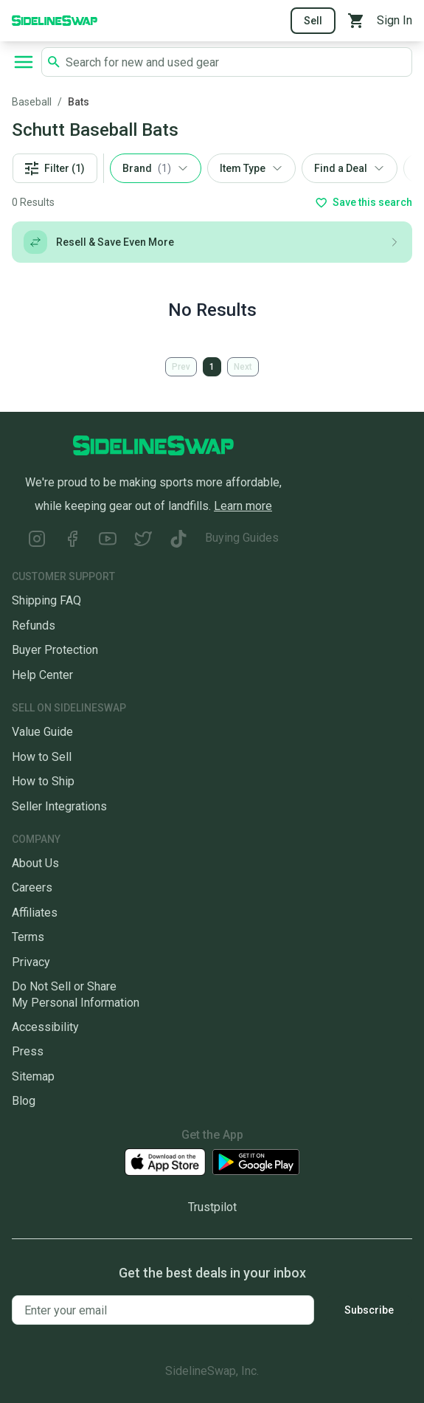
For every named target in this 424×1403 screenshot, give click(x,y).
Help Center (42, 675)
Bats (78, 102)
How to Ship (43, 781)
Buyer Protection (55, 650)
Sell (313, 21)
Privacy (31, 962)
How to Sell (42, 757)
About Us (35, 863)
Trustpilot (212, 1207)
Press (28, 1051)
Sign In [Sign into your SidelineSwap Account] (394, 20)
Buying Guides (242, 538)
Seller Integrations (59, 806)
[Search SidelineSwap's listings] (235, 62)
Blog (23, 1101)
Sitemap (33, 1076)
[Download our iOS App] (165, 1162)
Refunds (33, 625)
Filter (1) (55, 169)
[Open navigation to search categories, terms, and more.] (23, 62)
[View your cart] (356, 21)
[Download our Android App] (256, 1162)
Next (243, 367)
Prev (181, 367)
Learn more (243, 506)
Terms (28, 937)
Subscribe (369, 1310)
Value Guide (42, 732)
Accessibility (45, 1027)
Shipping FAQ (46, 600)
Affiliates (35, 913)
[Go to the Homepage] (54, 20)
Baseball (32, 102)
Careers (32, 887)
